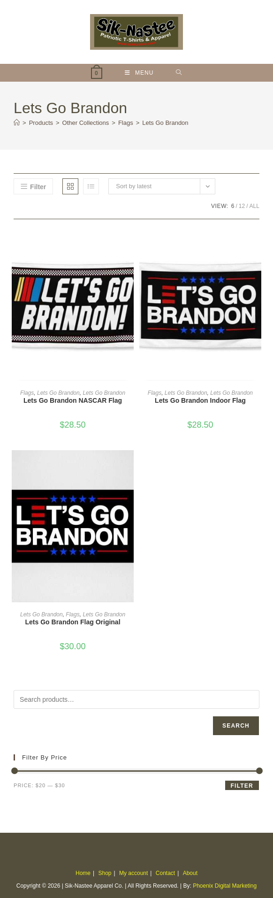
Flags (27, 393)
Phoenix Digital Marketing (225, 886)
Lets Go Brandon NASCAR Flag (72, 400)
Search (236, 725)
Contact (165, 873)
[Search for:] (179, 73)
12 (242, 206)
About (190, 873)
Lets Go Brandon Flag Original (73, 622)
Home (83, 873)
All (254, 206)
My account (133, 873)
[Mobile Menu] (139, 73)
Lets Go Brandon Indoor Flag (200, 400)
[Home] (17, 122)
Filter (242, 786)
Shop (104, 873)
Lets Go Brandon (165, 122)
